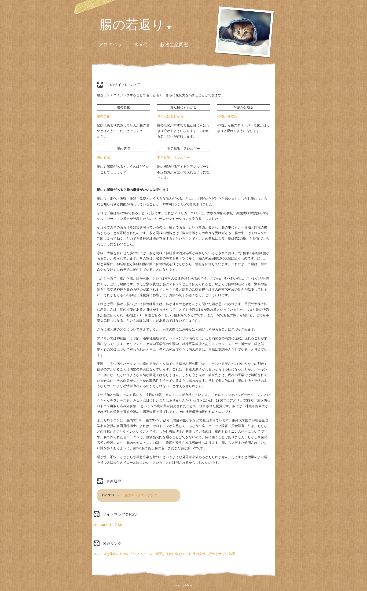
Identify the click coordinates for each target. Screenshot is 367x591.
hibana (189, 585)
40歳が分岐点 (227, 116)
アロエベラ (110, 44)
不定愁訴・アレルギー (173, 158)
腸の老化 (103, 116)
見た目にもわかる (170, 116)
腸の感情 (103, 158)
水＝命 (141, 44)
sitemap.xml (102, 525)
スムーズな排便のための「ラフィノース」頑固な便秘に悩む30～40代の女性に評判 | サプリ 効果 (164, 554)
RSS (118, 525)
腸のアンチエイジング (141, 495)
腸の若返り (131, 25)
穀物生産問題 (174, 44)
